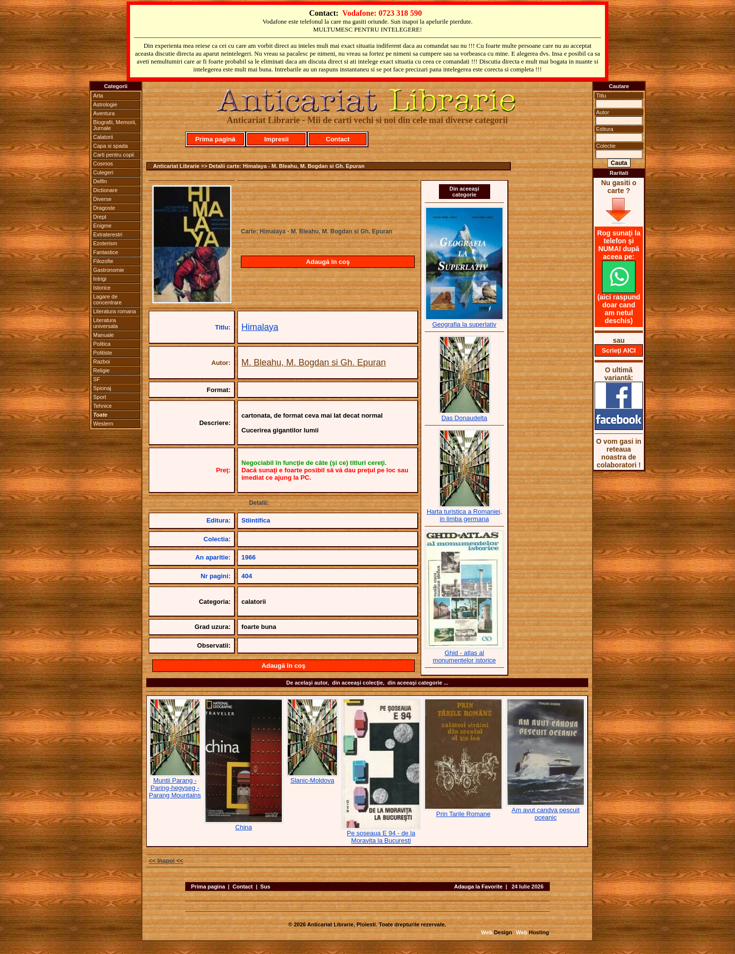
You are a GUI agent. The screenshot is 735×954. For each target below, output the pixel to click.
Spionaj (102, 388)
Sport (99, 397)
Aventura (104, 113)
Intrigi (99, 279)
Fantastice (105, 252)
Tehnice (102, 406)
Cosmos (103, 163)
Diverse (102, 199)
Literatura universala (105, 323)
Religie (101, 370)
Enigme (102, 226)
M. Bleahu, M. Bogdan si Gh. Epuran (313, 362)
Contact (337, 139)
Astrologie (105, 104)
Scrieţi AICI (619, 350)
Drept (99, 217)
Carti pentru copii (113, 155)
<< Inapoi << (166, 860)
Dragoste (104, 208)
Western (103, 424)
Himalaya (259, 327)
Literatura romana (114, 311)
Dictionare (105, 190)
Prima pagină (215, 139)
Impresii (276, 139)
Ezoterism (105, 243)
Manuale (103, 335)
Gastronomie (108, 270)
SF (96, 379)
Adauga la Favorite (478, 886)
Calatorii (103, 137)
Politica (101, 344)
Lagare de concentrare (107, 299)
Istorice (101, 288)
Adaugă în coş (328, 261)
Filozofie (103, 261)
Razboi (101, 361)
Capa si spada (110, 146)
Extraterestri (107, 234)
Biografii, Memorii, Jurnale (114, 125)
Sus (265, 886)
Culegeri (103, 172)
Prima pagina (208, 886)
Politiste (102, 353)
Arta (98, 96)
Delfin (100, 181)
